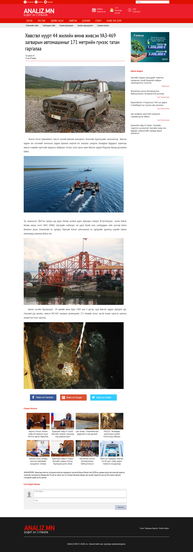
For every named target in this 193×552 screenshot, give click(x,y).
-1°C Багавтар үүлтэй (118, 10)
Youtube (48, 2)
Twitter (39, 2)
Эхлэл (142, 528)
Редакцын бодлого (151, 528)
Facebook (29, 2)
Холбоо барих (164, 528)
